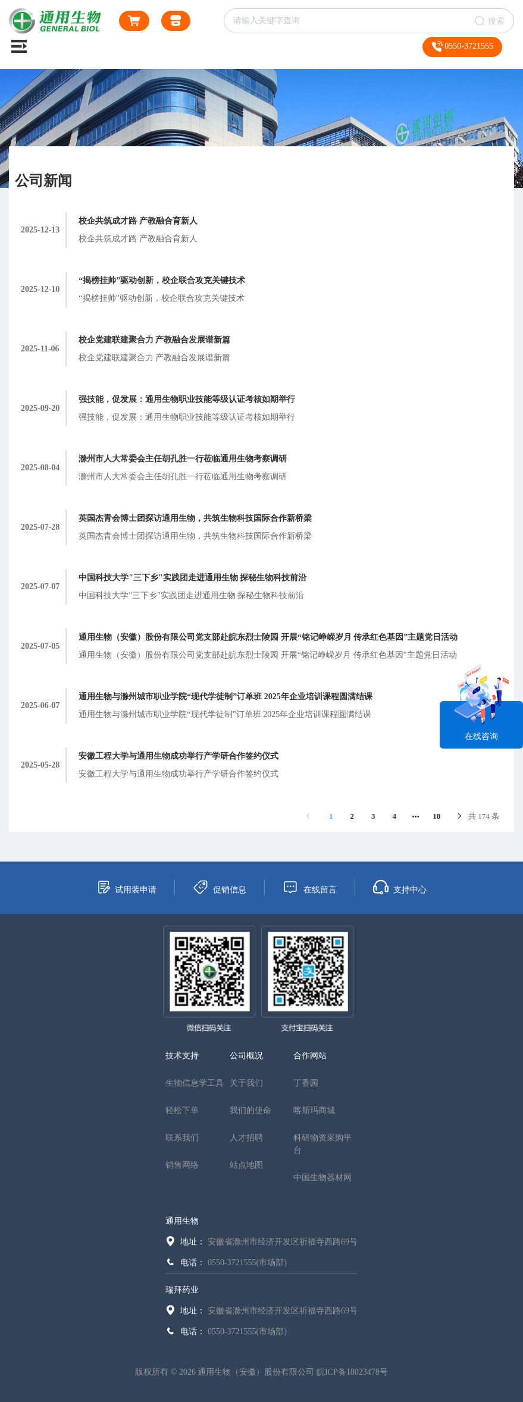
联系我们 (182, 1137)
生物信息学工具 (194, 1083)
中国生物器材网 (322, 1177)
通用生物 (182, 1220)
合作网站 (310, 1055)
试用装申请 (126, 887)
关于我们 (246, 1083)
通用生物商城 (175, 23)
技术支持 (182, 1055)
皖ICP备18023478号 (352, 1372)
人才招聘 (246, 1137)
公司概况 (246, 1055)
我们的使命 (250, 1110)
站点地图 (246, 1165)
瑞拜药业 (182, 1289)
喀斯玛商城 (314, 1110)
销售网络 (182, 1165)
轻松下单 (182, 1110)
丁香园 (305, 1083)
